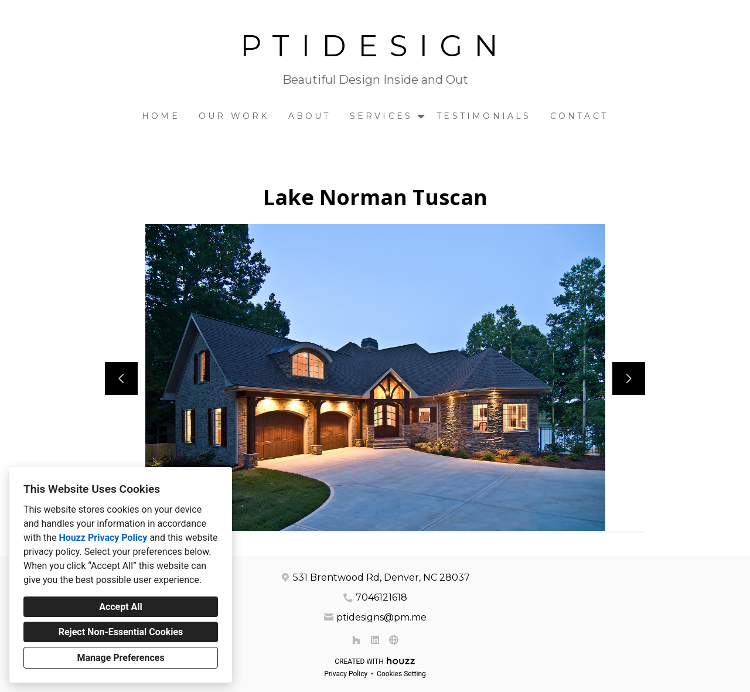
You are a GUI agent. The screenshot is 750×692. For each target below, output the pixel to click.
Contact (579, 116)
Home (161, 116)
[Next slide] (628, 378)
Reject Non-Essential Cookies (121, 632)
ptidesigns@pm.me (381, 617)
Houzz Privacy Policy (103, 537)
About (309, 116)
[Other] (393, 639)
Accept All (120, 606)
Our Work (234, 116)
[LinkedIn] (375, 639)
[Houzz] (356, 639)
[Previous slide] (121, 378)
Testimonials (484, 116)
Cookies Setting (401, 674)
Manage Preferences (120, 657)
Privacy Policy (345, 674)
